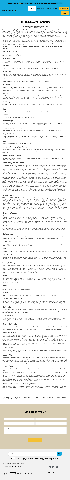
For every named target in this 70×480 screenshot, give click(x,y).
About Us (49, 8)
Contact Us (50, 459)
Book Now (65, 13)
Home (12, 458)
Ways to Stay (32, 8)
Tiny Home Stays (39, 458)
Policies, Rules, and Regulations (51, 473)
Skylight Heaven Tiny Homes (51, 458)
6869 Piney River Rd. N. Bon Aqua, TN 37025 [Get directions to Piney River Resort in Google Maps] (12, 466)
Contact (55, 8)
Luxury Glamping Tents (28, 458)
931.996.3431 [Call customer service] (13, 472)
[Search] (59, 454)
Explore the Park (40, 8)
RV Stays (18, 458)
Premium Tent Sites (23, 459)
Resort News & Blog (40, 459)
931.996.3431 (64, 8)
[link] (9, 11)
